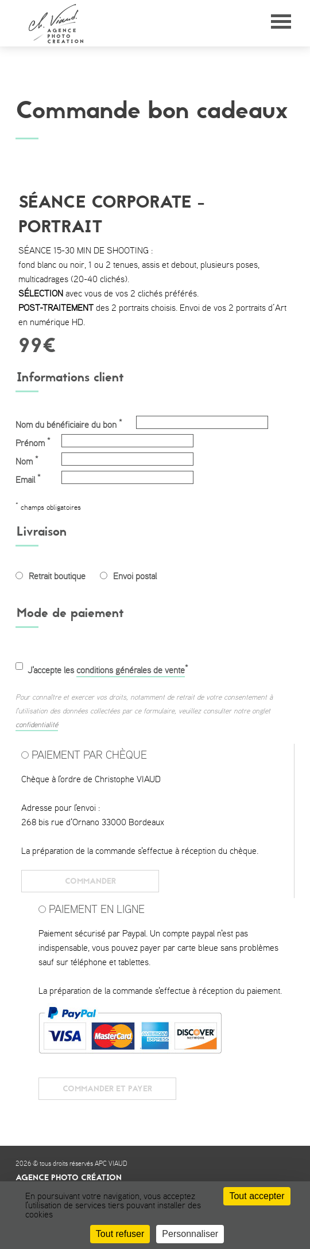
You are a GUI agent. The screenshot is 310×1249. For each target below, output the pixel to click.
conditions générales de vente (130, 670)
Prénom (33, 442)
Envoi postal (135, 576)
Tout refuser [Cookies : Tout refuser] (120, 1234)
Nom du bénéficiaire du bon (69, 424)
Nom (27, 460)
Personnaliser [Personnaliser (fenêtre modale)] (190, 1234)
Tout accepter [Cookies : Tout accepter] (256, 1196)
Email (28, 479)
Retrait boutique (57, 576)
